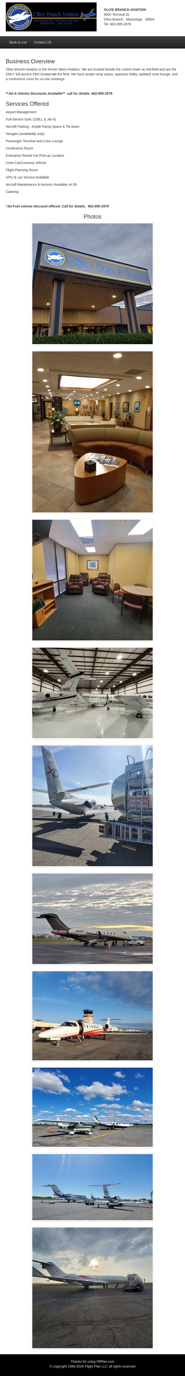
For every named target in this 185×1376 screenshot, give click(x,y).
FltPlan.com (105, 1361)
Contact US (42, 42)
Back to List (18, 42)
